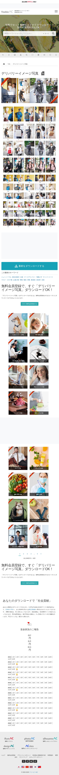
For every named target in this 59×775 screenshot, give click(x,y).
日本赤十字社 (9, 609)
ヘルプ (3, 755)
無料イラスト (9, 741)
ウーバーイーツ (48, 277)
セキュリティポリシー (35, 757)
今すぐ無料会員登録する (29, 304)
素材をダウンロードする (29, 266)
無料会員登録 (11, 755)
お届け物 (16, 280)
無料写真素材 (29, 741)
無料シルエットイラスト (50, 741)
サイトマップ (23, 757)
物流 (25, 280)
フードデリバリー (29, 277)
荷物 (21, 280)
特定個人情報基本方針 (39, 755)
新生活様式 (15, 277)
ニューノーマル (6, 277)
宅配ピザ (39, 277)
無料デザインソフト (9, 748)
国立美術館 (32, 609)
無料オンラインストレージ (29, 748)
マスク (3, 280)
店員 (43, 280)
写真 (9, 64)
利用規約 (50, 755)
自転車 (38, 280)
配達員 (33, 280)
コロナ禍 (9, 280)
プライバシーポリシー (24, 755)
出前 (21, 277)
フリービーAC (33, 772)
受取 (28, 280)
